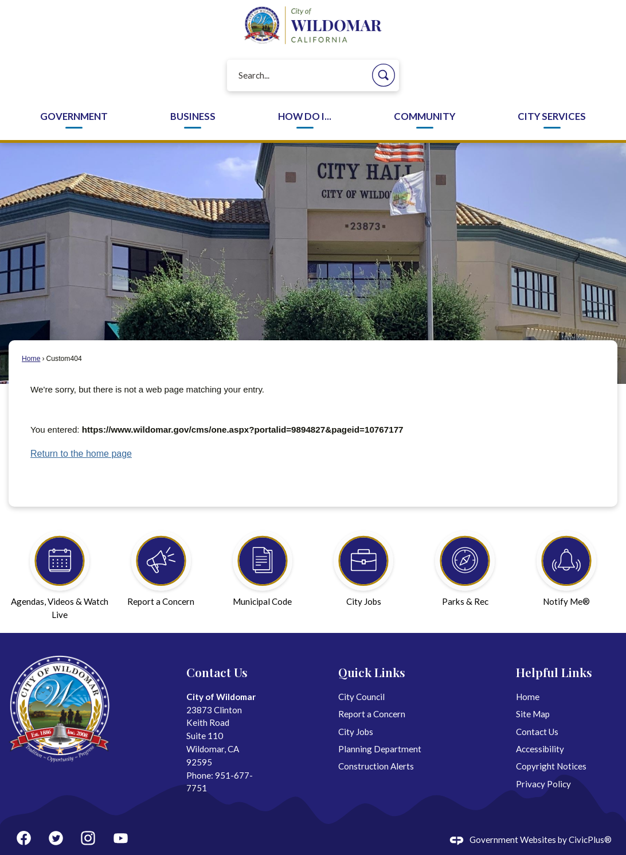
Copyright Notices (551, 766)
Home (31, 359)
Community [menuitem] (424, 116)
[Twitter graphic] (56, 838)
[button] (383, 75)
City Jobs (355, 731)
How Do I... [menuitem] (304, 116)
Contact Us (537, 731)
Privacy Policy (543, 784)
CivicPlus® (590, 839)
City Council (361, 696)
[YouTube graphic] (121, 838)
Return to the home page (81, 453)
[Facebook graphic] (24, 838)
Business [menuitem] (193, 116)
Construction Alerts (376, 766)
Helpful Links (554, 672)
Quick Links (371, 672)
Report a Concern (371, 714)
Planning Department (379, 749)
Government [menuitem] (74, 116)
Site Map (533, 714)
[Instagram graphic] (88, 838)
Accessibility (540, 749)
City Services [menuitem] (552, 116)
